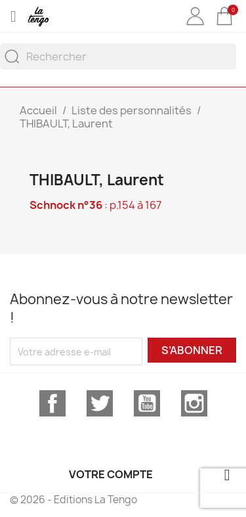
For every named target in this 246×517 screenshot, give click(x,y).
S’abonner (191, 350)
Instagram (194, 403)
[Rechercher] (118, 56)
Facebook (52, 403)
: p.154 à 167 (95, 205)
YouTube (147, 403)
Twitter (100, 403)
